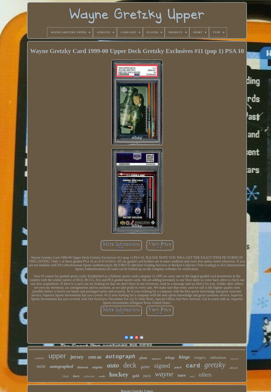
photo (143, 358)
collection (89, 376)
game (145, 366)
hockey (118, 374)
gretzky (214, 365)
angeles (97, 367)
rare (182, 375)
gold (136, 376)
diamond (82, 367)
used (192, 376)
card (193, 366)
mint (41, 366)
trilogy (170, 358)
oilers (205, 375)
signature (156, 358)
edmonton (218, 357)
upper (57, 356)
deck (129, 365)
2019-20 (234, 368)
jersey (77, 357)
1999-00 (94, 357)
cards (102, 376)
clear (65, 376)
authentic (39, 358)
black (76, 376)
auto (113, 365)
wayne (164, 374)
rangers (200, 357)
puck (147, 376)
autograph (120, 357)
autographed (61, 366)
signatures (234, 359)
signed (162, 365)
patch (178, 367)
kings (184, 357)
